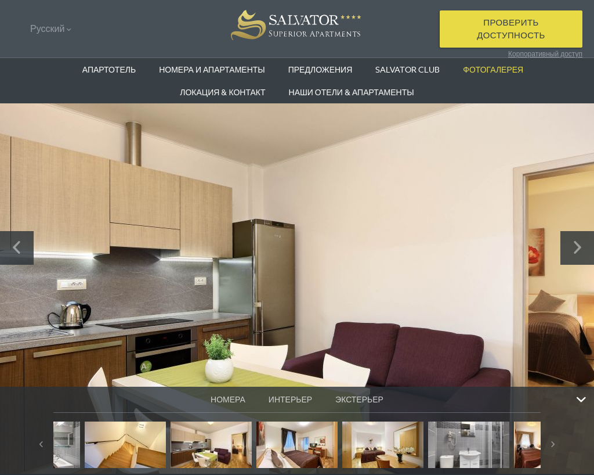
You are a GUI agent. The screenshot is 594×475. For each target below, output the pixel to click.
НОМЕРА (228, 399)
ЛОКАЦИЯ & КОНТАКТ (222, 92)
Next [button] (577, 248)
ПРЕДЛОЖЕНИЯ (320, 69)
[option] (297, 288)
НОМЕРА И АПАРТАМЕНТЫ (212, 69)
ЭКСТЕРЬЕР (359, 399)
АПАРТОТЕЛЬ (109, 69)
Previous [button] (17, 248)
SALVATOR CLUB (407, 69)
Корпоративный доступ (545, 54)
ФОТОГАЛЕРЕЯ (493, 69)
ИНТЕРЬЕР (290, 399)
